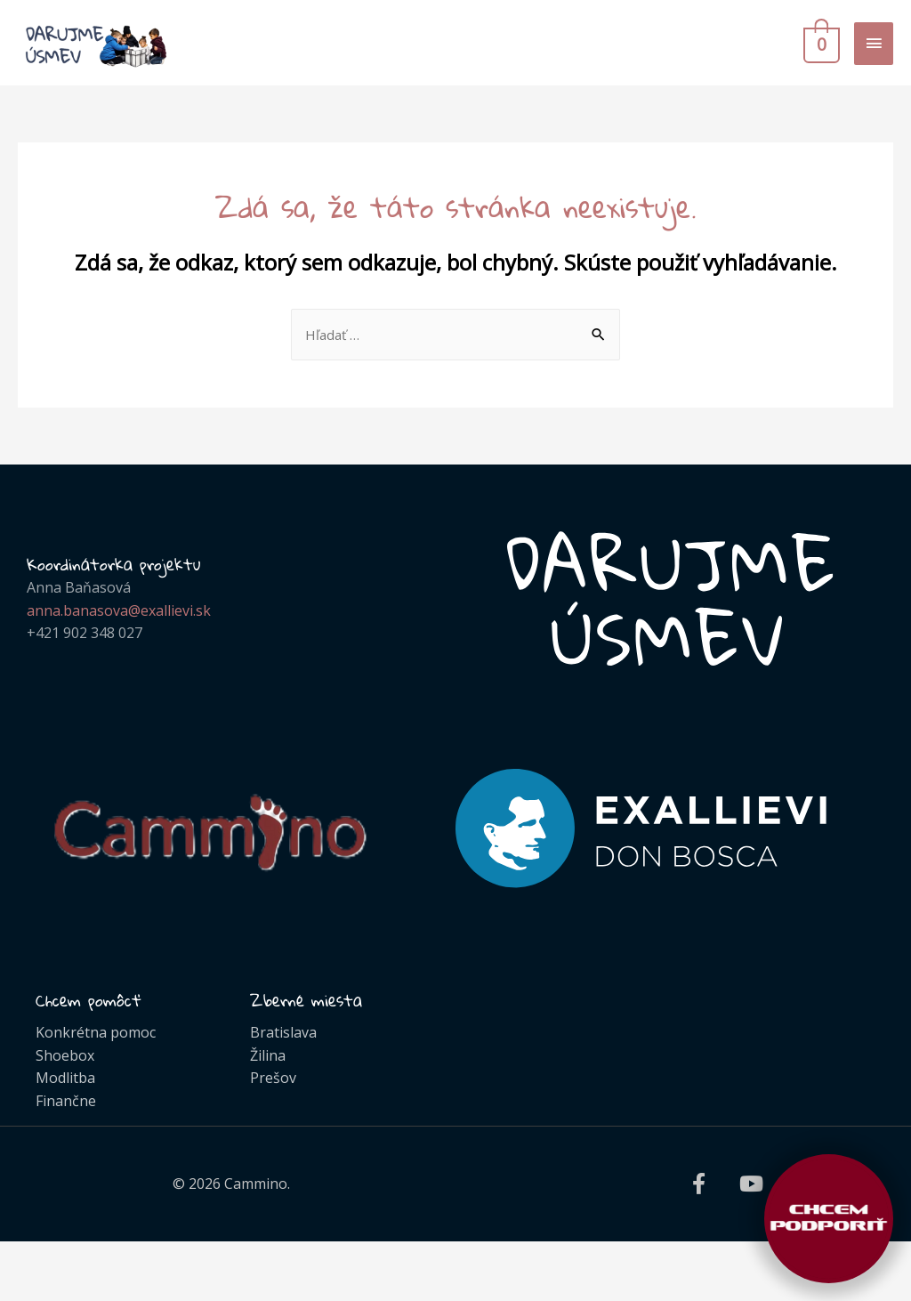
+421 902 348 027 (84, 648)
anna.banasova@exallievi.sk (119, 625)
